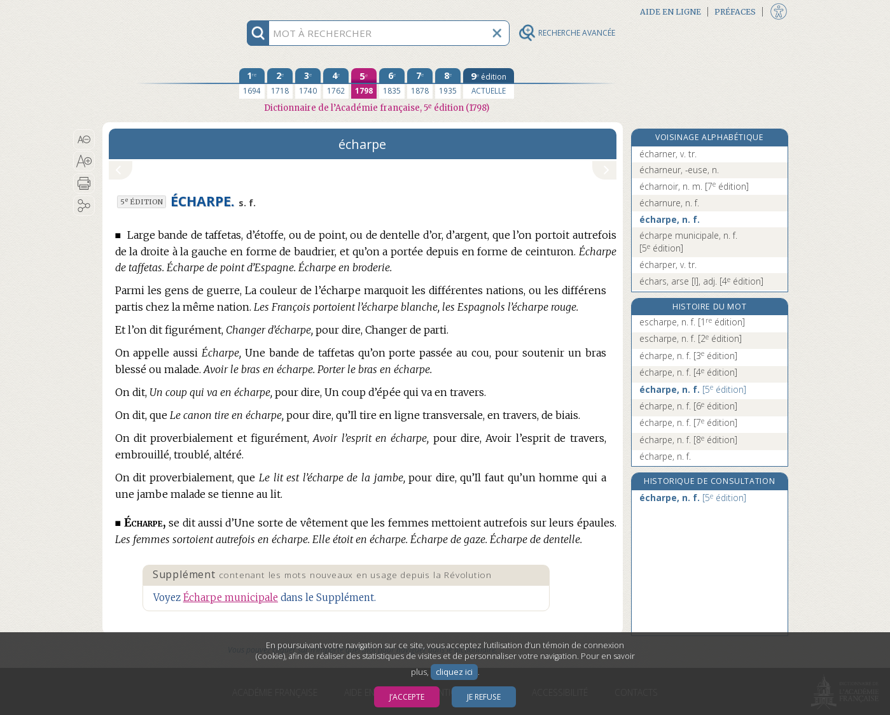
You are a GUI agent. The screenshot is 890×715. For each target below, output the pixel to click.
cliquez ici (454, 672)
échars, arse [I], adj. (701, 281)
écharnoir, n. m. (694, 186)
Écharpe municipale (230, 597)
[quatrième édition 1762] (336, 83)
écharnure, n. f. (669, 203)
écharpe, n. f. (669, 219)
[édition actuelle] (488, 83)
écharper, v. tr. (668, 264)
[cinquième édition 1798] (364, 83)
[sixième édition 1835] (392, 83)
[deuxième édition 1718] (280, 83)
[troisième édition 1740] (308, 83)
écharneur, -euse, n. (679, 170)
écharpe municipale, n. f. (688, 241)
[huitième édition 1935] (448, 83)
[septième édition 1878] (420, 83)
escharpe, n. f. (692, 322)
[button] (84, 139)
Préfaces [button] (735, 12)
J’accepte (406, 696)
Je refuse (484, 696)
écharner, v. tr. (668, 154)
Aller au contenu (152, 11)
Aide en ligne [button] (670, 12)
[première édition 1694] (252, 83)
